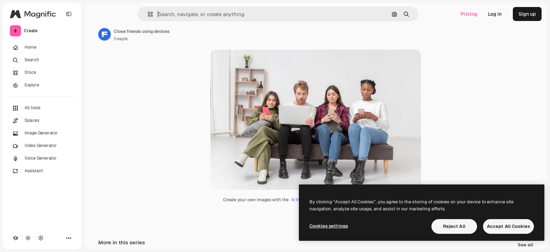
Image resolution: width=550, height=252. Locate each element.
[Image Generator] (42, 133)
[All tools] (42, 108)
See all (525, 245)
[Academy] (15, 238)
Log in (495, 14)
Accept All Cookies (508, 226)
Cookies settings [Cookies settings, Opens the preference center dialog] (328, 226)
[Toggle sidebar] (68, 14)
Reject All (454, 226)
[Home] (42, 47)
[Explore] (42, 85)
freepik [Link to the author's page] (121, 39)
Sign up (527, 14)
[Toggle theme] (28, 238)
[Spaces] (42, 120)
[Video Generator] (42, 146)
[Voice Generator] (42, 158)
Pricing (469, 14)
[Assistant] (42, 171)
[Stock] (42, 72)
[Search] (42, 60)
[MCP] (40, 238)
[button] (147, 14)
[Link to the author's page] (104, 34)
